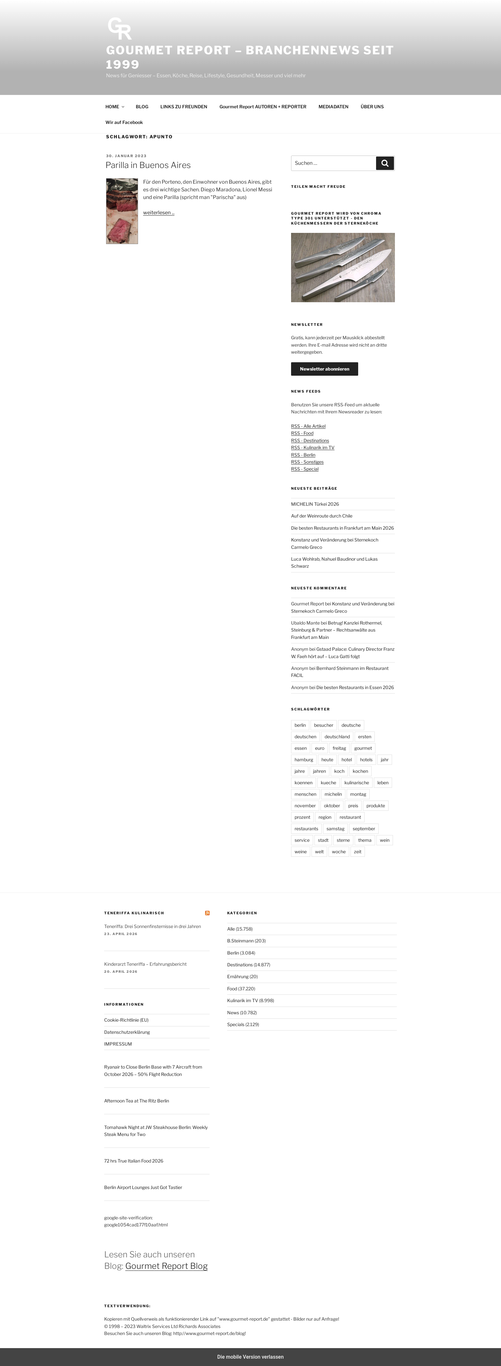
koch (339, 771)
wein (384, 840)
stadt (323, 840)
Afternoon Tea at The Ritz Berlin (136, 1100)
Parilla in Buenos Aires (148, 165)
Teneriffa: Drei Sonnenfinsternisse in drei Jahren (152, 926)
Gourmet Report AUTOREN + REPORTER (263, 106)
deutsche (351, 725)
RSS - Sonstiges (307, 461)
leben (383, 782)
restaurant (350, 817)
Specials (235, 1024)
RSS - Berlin (303, 454)
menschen (305, 794)
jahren (319, 771)
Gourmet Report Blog (166, 1266)
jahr (385, 759)
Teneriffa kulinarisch (134, 913)
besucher (323, 725)
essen (301, 748)
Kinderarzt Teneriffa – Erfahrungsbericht (145, 964)
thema (365, 840)
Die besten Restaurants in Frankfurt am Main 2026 (342, 528)
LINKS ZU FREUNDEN (183, 106)
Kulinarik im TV (242, 1000)
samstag (335, 828)
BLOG (142, 106)
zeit (357, 851)
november (305, 805)
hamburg (304, 759)
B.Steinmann (240, 940)
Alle (231, 929)
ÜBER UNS (372, 106)
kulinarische (356, 782)
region (325, 817)
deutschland (337, 736)
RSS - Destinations (310, 440)
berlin (300, 725)
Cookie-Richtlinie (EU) (126, 1020)
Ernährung (238, 976)
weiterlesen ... (158, 213)
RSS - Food (302, 433)
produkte (375, 805)
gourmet (363, 748)
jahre (300, 771)
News (233, 1012)
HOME (115, 106)
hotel (347, 759)
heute (327, 759)
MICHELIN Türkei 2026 (315, 504)
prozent (302, 817)
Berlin (233, 952)
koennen (303, 782)
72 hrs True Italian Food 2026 (133, 1160)
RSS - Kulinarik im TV (313, 447)
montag (358, 794)
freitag (339, 748)
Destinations (240, 964)
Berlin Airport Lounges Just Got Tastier (143, 1187)
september (364, 828)
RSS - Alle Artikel (308, 426)
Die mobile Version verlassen (250, 1357)
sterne (343, 840)
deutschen (305, 736)
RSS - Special (305, 469)
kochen (360, 771)
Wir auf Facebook (124, 122)
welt (319, 851)
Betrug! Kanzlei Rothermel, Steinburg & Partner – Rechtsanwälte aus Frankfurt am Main (336, 630)
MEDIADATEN (334, 106)
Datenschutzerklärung (127, 1032)
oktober (332, 805)
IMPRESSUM (118, 1044)
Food (232, 988)
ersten (364, 736)
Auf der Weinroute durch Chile (321, 515)
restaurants (306, 828)
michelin (333, 794)
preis (353, 805)
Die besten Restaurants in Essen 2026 (355, 687)
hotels (366, 759)
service (302, 840)
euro (319, 748)
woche (339, 851)
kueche (328, 782)
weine (301, 851)
